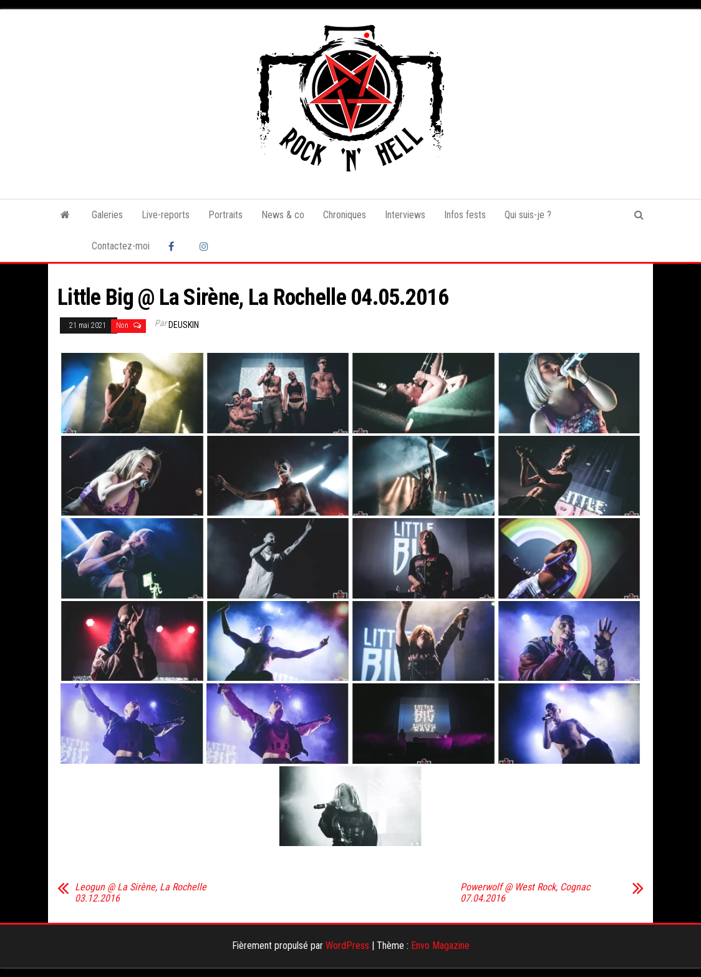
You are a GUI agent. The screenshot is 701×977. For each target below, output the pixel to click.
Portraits (225, 215)
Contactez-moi (121, 246)
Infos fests (465, 215)
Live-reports (166, 215)
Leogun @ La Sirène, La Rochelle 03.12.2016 (140, 893)
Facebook (174, 246)
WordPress (347, 945)
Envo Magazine (440, 945)
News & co (282, 215)
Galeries (107, 215)
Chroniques (344, 215)
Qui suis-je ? (528, 215)
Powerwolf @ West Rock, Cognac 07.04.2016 (525, 893)
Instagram (205, 246)
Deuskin (183, 325)
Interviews (405, 215)
